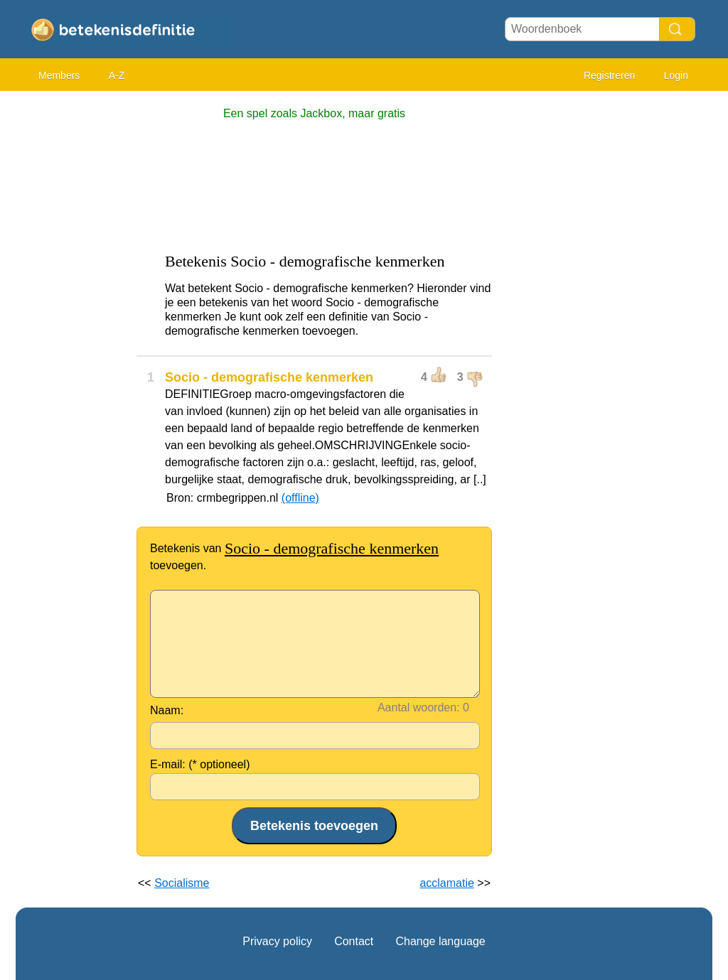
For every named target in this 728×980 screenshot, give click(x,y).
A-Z (117, 75)
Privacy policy (277, 941)
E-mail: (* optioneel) (200, 764)
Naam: (166, 710)
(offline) (300, 498)
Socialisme (181, 883)
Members (59, 75)
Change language (440, 941)
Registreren (609, 75)
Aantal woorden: (419, 707)
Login (676, 75)
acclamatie (446, 883)
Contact (353, 941)
